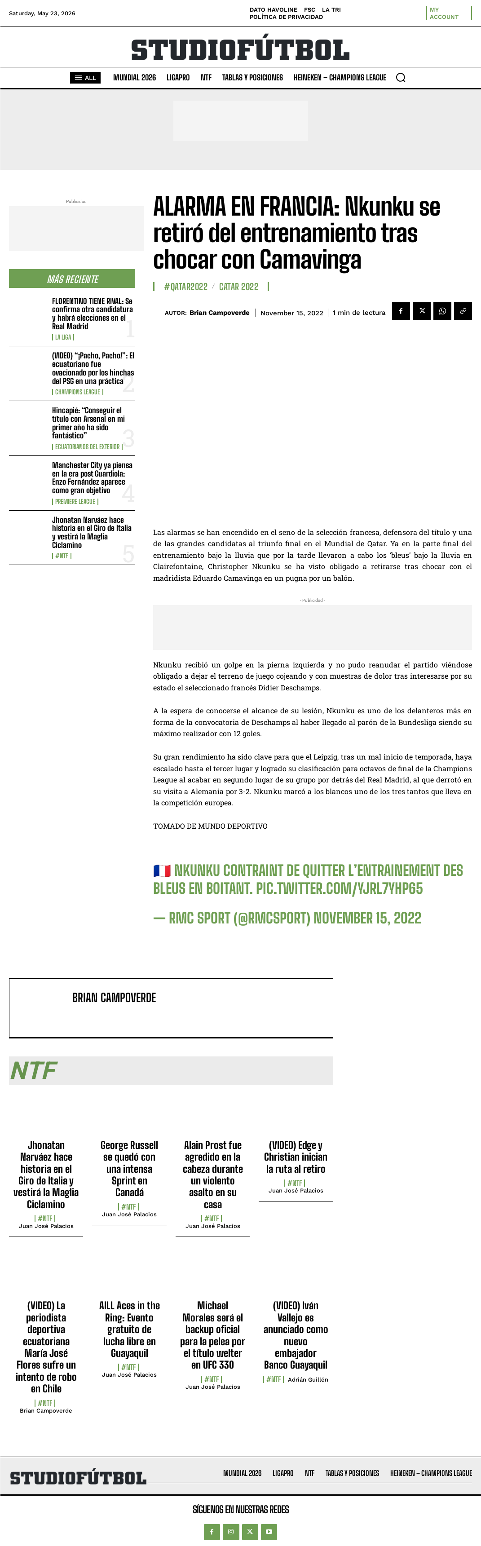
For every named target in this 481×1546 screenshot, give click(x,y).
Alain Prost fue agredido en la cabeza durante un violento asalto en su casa (213, 1174)
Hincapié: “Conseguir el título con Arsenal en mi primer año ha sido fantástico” (88, 423)
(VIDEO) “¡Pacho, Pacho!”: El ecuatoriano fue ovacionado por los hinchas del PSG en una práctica (93, 368)
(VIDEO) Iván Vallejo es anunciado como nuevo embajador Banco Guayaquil (296, 1335)
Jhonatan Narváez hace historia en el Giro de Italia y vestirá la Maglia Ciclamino (92, 532)
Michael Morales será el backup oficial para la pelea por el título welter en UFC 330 (212, 1335)
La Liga (63, 337)
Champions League (77, 392)
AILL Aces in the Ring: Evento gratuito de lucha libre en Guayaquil (129, 1329)
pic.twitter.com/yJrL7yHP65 (339, 888)
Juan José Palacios (46, 1226)
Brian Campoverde (220, 313)
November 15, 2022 (367, 918)
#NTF (61, 556)
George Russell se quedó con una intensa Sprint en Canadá (129, 1169)
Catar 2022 (238, 286)
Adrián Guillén (308, 1379)
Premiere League (75, 502)
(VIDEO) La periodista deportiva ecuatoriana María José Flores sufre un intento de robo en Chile (46, 1347)
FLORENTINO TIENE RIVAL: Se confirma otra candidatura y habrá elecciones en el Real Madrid (92, 313)
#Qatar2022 (185, 286)
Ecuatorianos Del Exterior (87, 447)
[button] (400, 77)
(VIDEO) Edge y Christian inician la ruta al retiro (295, 1157)
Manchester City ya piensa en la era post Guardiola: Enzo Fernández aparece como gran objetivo (92, 477)
